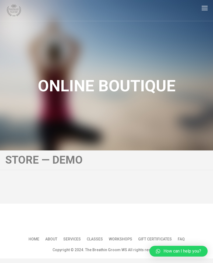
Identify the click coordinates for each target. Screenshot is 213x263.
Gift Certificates (155, 239)
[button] (178, 251)
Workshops (120, 239)
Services (72, 239)
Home (34, 239)
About (51, 239)
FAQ (181, 239)
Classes (95, 239)
